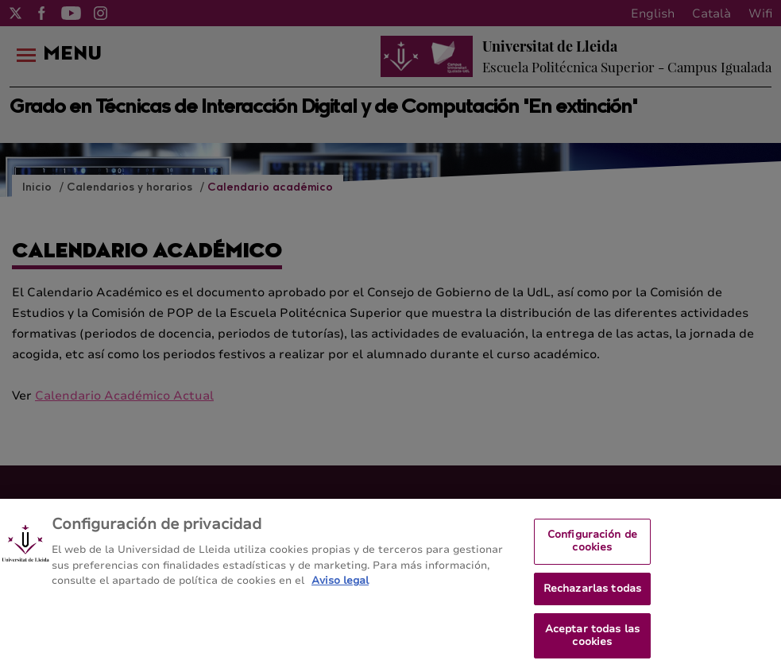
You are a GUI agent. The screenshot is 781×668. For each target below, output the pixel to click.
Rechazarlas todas (592, 594)
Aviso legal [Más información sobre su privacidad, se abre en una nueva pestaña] (340, 586)
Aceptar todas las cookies (592, 640)
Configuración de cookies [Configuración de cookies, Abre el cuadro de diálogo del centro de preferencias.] (592, 546)
